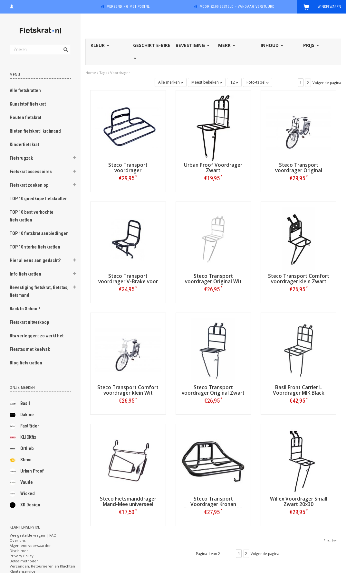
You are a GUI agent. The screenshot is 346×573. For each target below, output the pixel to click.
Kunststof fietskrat (28, 104)
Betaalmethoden (24, 561)
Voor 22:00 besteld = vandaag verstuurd (237, 7)
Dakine (22, 415)
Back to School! (25, 308)
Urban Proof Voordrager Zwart (213, 168)
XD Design (25, 505)
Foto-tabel (257, 82)
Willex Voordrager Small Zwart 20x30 (298, 501)
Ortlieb (22, 449)
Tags (103, 72)
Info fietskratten (25, 274)
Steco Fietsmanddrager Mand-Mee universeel (128, 501)
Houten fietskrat (25, 117)
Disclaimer (19, 550)
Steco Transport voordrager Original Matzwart (298, 170)
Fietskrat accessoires (31, 171)
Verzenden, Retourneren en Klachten (42, 566)
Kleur (99, 45)
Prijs (310, 45)
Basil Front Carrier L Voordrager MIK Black (298, 390)
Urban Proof (27, 471)
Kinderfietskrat (24, 144)
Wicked (22, 494)
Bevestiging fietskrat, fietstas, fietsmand (39, 291)
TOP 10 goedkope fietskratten (39, 198)
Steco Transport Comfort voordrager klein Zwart (298, 279)
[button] (74, 158)
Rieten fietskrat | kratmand (35, 131)
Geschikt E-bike (151, 51)
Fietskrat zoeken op (29, 185)
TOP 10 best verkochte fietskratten (31, 216)
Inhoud (271, 45)
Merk (226, 45)
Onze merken (22, 387)
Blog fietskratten (26, 362)
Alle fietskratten (25, 90)
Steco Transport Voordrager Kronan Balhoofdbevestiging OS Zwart (213, 507)
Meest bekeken (206, 82)
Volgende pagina (326, 82)
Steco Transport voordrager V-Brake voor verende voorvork (128, 281)
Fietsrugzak (21, 158)
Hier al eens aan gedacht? (35, 260)
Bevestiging (192, 45)
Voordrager (120, 72)
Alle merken (170, 82)
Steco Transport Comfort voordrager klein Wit (128, 390)
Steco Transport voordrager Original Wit (213, 279)
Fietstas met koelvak (30, 349)
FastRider (24, 426)
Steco (21, 460)
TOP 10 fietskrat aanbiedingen (39, 233)
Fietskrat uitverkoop (29, 322)
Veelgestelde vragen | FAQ (33, 535)
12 (234, 82)
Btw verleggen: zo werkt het (36, 335)
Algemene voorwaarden (31, 545)
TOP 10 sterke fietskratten (35, 246)
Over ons (17, 540)
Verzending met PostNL (128, 7)
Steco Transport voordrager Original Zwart (213, 390)
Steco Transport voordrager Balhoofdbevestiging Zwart (128, 173)
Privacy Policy (22, 555)
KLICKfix (23, 437)
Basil (20, 404)
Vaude (21, 482)
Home (90, 72)
